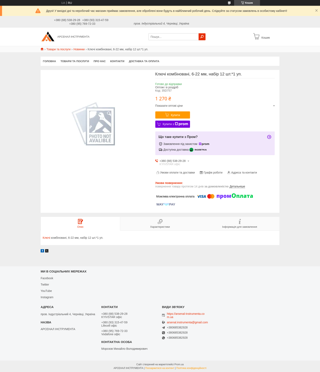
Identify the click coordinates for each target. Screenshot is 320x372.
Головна (49, 61)
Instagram (47, 297)
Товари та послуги (58, 49)
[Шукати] (202, 36)
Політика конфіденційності (191, 368)
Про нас (99, 61)
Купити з (175, 124)
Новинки (79, 49)
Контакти (117, 61)
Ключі (46, 237)
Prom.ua (179, 364)
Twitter (45, 284)
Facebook (47, 278)
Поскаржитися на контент (159, 368)
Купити (175, 115)
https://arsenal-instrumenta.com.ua (185, 315)
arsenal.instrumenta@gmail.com (187, 322)
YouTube (46, 290)
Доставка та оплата (144, 61)
